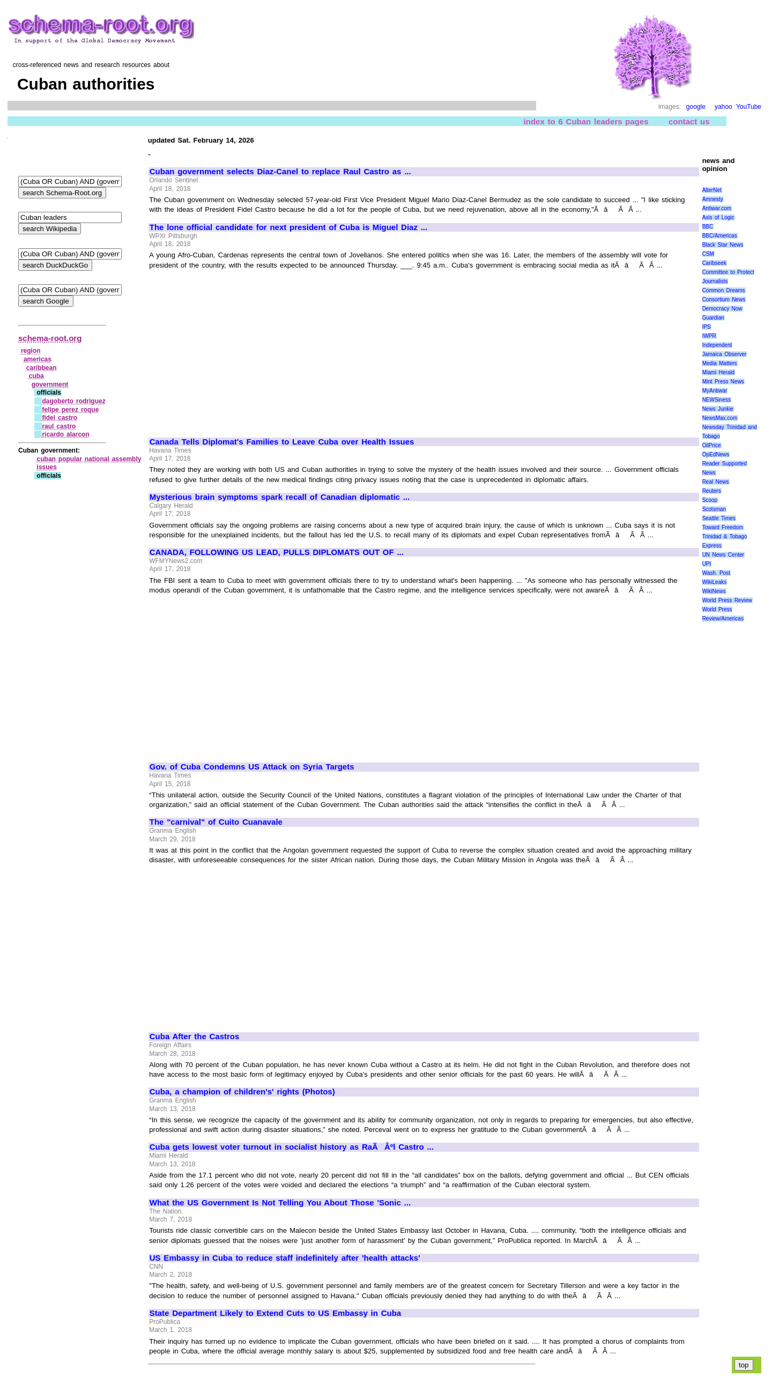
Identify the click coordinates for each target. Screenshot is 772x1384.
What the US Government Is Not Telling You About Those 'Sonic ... (280, 1202)
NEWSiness (716, 400)
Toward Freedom (723, 527)
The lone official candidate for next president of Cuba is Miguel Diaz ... (288, 227)
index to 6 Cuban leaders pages (586, 121)
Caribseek (714, 263)
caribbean (41, 368)
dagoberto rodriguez (73, 401)
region (31, 350)
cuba (36, 376)
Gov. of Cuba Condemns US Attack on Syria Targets (252, 767)
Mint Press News (723, 381)
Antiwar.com (716, 208)
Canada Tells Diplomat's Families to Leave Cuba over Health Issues (282, 442)
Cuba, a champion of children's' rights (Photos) (242, 1091)
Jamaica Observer (724, 354)
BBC (708, 227)
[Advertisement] (240, 348)
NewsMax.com (720, 418)
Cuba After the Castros (195, 1036)
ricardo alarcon (65, 434)
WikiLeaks (714, 582)
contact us (689, 121)
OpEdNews (716, 454)
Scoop (709, 500)
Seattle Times (719, 518)
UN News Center (723, 555)
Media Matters (719, 363)
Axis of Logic (718, 217)
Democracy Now (722, 309)
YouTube (748, 106)
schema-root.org (49, 338)
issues (47, 467)
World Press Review (727, 600)
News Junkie (717, 409)
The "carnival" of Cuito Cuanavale (216, 822)
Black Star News (723, 245)
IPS (706, 327)
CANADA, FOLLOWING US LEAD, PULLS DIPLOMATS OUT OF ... (277, 552)
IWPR (709, 336)
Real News (715, 482)
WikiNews (714, 591)
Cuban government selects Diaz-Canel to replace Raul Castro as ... (280, 171)
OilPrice (711, 445)
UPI (706, 564)
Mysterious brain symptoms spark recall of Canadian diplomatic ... (280, 497)
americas (37, 359)
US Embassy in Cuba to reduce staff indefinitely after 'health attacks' (285, 1258)
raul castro (59, 426)
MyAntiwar (715, 391)
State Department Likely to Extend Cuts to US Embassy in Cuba (275, 1313)
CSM (708, 254)
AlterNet (712, 190)
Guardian (713, 318)
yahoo (723, 106)
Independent (717, 345)
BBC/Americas (719, 236)
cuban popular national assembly (89, 459)
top (744, 1365)
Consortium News (724, 299)
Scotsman (714, 509)
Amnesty (712, 199)
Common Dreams (723, 290)
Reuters (711, 491)
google (696, 106)
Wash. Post (716, 573)
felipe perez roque (70, 409)
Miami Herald (718, 372)
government (50, 384)
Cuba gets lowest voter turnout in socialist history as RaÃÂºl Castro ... (292, 1147)
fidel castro (59, 417)
